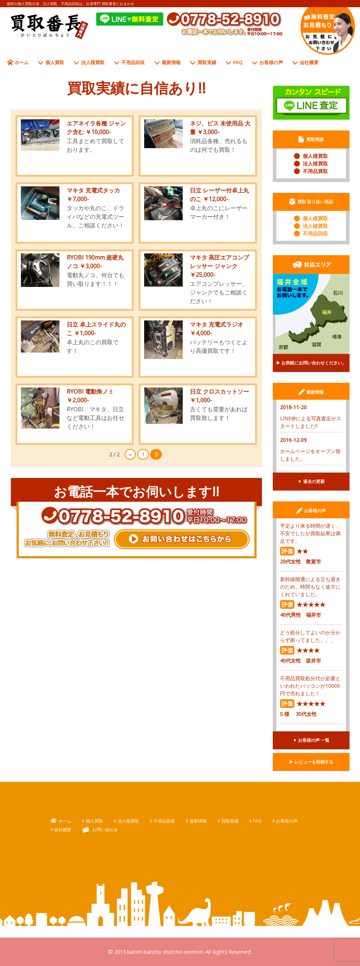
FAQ (238, 62)
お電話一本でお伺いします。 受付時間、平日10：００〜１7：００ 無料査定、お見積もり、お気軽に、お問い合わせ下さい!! (328, 31)
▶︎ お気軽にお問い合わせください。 (311, 363)
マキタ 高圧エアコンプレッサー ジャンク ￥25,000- (219, 266)
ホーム (21, 62)
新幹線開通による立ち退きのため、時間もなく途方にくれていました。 (310, 587)
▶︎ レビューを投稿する (311, 762)
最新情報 (171, 62)
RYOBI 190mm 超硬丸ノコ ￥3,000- (95, 261)
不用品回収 (133, 62)
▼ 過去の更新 (311, 481)
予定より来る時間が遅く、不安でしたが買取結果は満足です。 (310, 533)
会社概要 (309, 62)
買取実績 (206, 62)
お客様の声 (271, 62)
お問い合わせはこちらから (182, 539)
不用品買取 (315, 171)
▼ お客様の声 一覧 (311, 740)
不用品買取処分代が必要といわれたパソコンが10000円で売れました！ (310, 686)
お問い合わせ (105, 830)
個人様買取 (315, 155)
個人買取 (54, 62)
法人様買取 (93, 62)
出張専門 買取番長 (50, 26)
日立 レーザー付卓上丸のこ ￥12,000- (219, 194)
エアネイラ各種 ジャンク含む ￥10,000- (96, 127)
